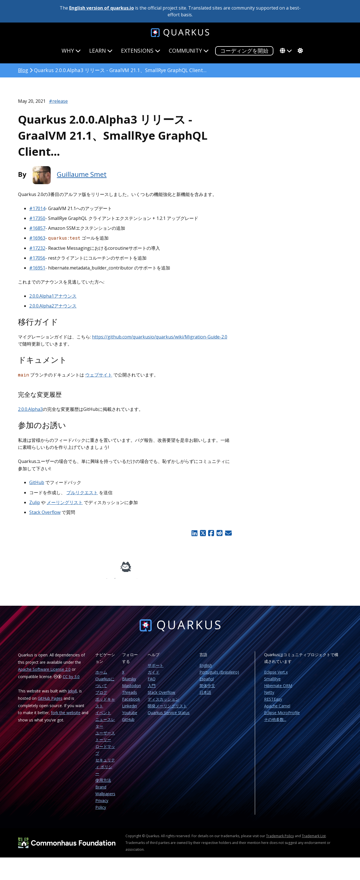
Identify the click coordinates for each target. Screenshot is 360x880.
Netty (269, 696)
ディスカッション (163, 703)
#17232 (37, 248)
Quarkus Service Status (169, 716)
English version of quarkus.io (101, 8)
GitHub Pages (50, 702)
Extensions (140, 50)
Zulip (34, 502)
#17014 (37, 208)
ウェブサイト (98, 375)
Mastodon (131, 689)
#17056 (37, 258)
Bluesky (129, 682)
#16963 (37, 238)
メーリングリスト (65, 502)
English (205, 669)
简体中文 (207, 689)
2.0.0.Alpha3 (30, 409)
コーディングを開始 (244, 50)
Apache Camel (277, 709)
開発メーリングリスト (167, 709)
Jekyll (72, 695)
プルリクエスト (82, 492)
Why (71, 50)
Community (189, 50)
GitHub (36, 482)
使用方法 (103, 784)
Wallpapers (105, 797)
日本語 (205, 696)
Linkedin (129, 709)
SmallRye (272, 682)
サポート (155, 669)
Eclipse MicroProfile (282, 716)
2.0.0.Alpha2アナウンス (52, 306)
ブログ (101, 696)
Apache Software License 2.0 (44, 673)
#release (58, 101)
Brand (100, 791)
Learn (100, 50)
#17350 (37, 218)
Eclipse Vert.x (276, 676)
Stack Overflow (44, 512)
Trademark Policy (280, 839)
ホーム (101, 676)
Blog (23, 70)
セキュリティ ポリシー (105, 770)
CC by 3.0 (71, 680)
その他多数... (275, 723)
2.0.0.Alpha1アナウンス (52, 296)
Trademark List (314, 839)
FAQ (152, 682)
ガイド (153, 676)
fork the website (65, 716)
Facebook (131, 703)
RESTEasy (273, 703)
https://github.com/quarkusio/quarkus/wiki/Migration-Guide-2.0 (159, 337)
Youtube (129, 716)
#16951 (37, 268)
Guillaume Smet (82, 174)
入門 (152, 689)
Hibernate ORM (278, 689)
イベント (103, 716)
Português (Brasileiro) (219, 676)
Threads (129, 696)
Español (206, 682)
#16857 (37, 228)
